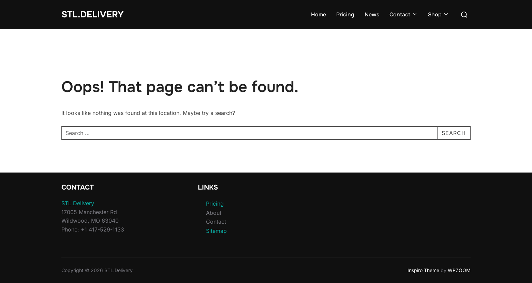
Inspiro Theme (423, 270)
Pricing (345, 14)
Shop (438, 14)
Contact (403, 14)
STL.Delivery (92, 14)
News (372, 14)
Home (318, 14)
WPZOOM (459, 270)
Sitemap (216, 230)
